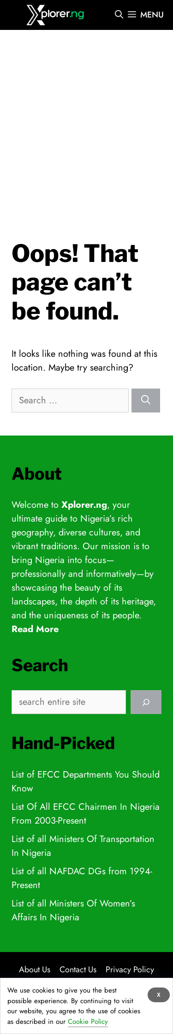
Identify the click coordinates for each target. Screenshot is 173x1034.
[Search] (145, 400)
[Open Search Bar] (119, 15)
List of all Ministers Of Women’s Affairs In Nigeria (73, 910)
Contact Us (78, 970)
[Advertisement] (86, 123)
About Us (34, 970)
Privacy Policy (130, 970)
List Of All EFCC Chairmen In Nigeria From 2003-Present (86, 813)
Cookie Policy (88, 1022)
